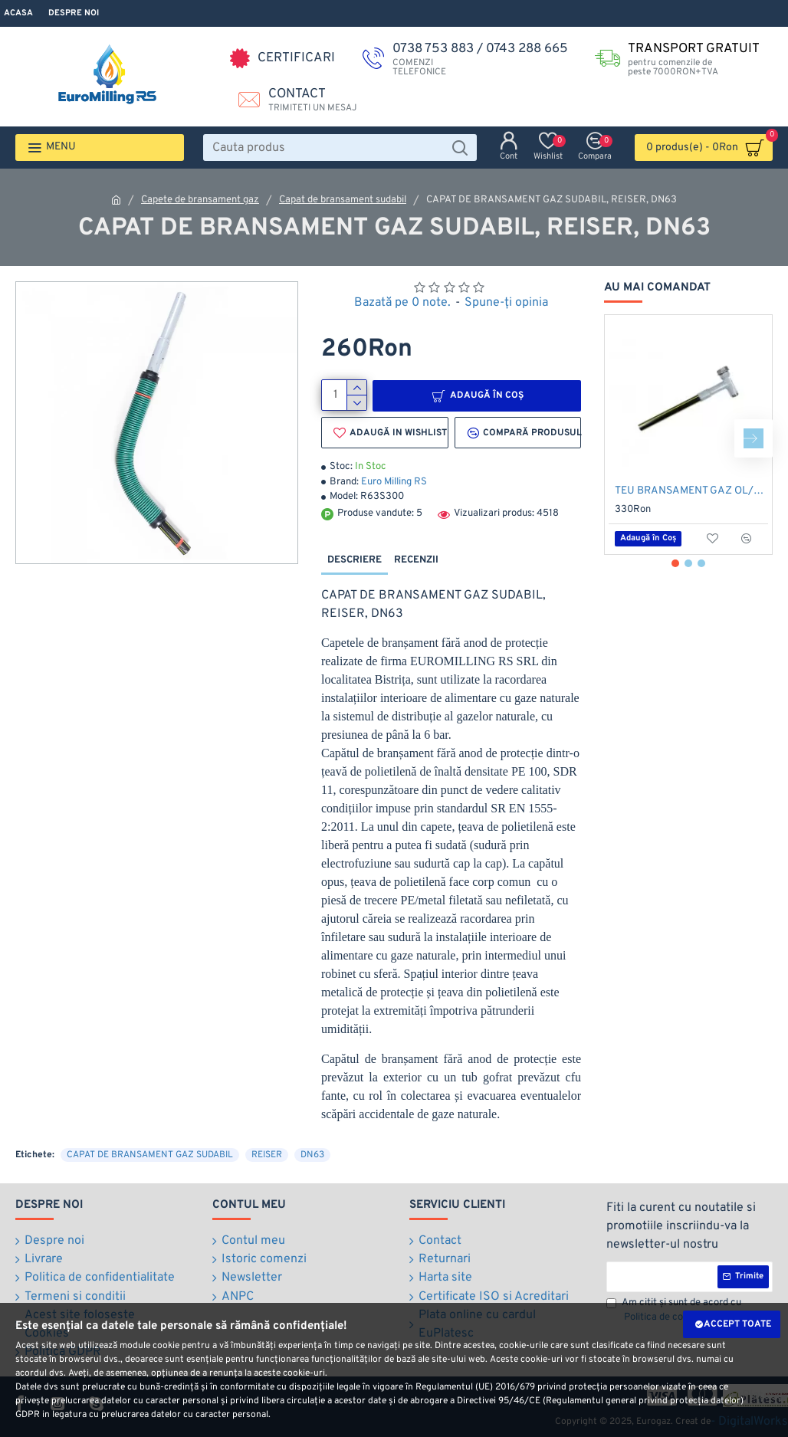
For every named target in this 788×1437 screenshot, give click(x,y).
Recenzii (416, 560)
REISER (266, 1154)
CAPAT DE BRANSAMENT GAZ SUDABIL (150, 1154)
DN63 (312, 1154)
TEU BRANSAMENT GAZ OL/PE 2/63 (691, 490)
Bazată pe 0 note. (402, 302)
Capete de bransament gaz (200, 200)
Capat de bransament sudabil (342, 200)
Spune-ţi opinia (506, 302)
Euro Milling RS (394, 482)
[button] (753, 438)
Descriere (354, 560)
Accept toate (737, 1324)
